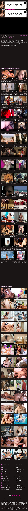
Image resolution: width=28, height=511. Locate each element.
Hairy (5, 41)
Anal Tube (4, 471)
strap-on (11, 43)
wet (5, 42)
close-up (19, 42)
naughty (3, 42)
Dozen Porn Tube (6, 465)
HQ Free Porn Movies (20, 483)
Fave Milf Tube (19, 489)
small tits (8, 41)
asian (8, 42)
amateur (18, 40)
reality (2, 41)
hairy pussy (6, 43)
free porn (19, 41)
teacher (14, 43)
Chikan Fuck (18, 474)
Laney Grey (13, 45)
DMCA (20, 508)
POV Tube (18, 478)
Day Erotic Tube (19, 476)
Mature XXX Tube (6, 487)
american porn (13, 41)
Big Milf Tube (5, 478)
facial (15, 40)
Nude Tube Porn (19, 485)
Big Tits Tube (18, 480)
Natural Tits (22, 40)
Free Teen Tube (5, 482)
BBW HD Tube (5, 480)
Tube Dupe (9, 37)
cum (22, 42)
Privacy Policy (14, 508)
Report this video (23, 35)
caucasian (11, 42)
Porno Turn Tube (6, 474)
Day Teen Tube (5, 464)
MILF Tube (4, 469)
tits (17, 43)
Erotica (3, 467)
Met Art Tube (19, 473)
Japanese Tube (19, 464)
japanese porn (5, 489)
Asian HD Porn (19, 471)
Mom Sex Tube (5, 483)
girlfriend (12, 40)
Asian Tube (18, 482)
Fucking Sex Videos (6, 473)
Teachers (15, 42)
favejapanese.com (14, 507)
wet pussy (20, 43)
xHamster (17, 78)
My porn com (19, 467)
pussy (22, 41)
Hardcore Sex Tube (20, 469)
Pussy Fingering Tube (20, 487)
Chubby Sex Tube (6, 476)
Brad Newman (7, 45)
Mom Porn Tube (5, 485)
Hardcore (8, 40)
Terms (7, 508)
